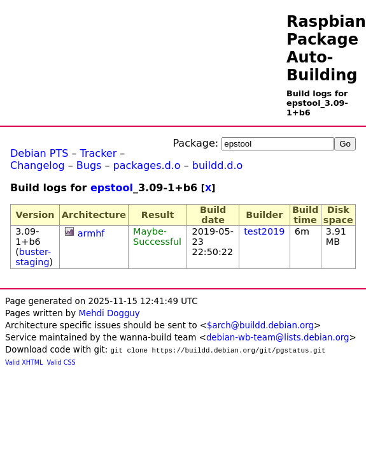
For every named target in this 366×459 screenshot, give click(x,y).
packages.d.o (147, 165)
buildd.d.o (217, 165)
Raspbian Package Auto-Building (326, 48)
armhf (91, 233)
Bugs (89, 165)
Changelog (37, 165)
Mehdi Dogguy (108, 313)
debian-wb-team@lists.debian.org (277, 337)
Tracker (98, 153)
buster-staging (33, 257)
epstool (111, 188)
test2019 (264, 231)
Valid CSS (61, 362)
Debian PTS (39, 153)
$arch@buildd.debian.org (260, 325)
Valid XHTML (24, 362)
